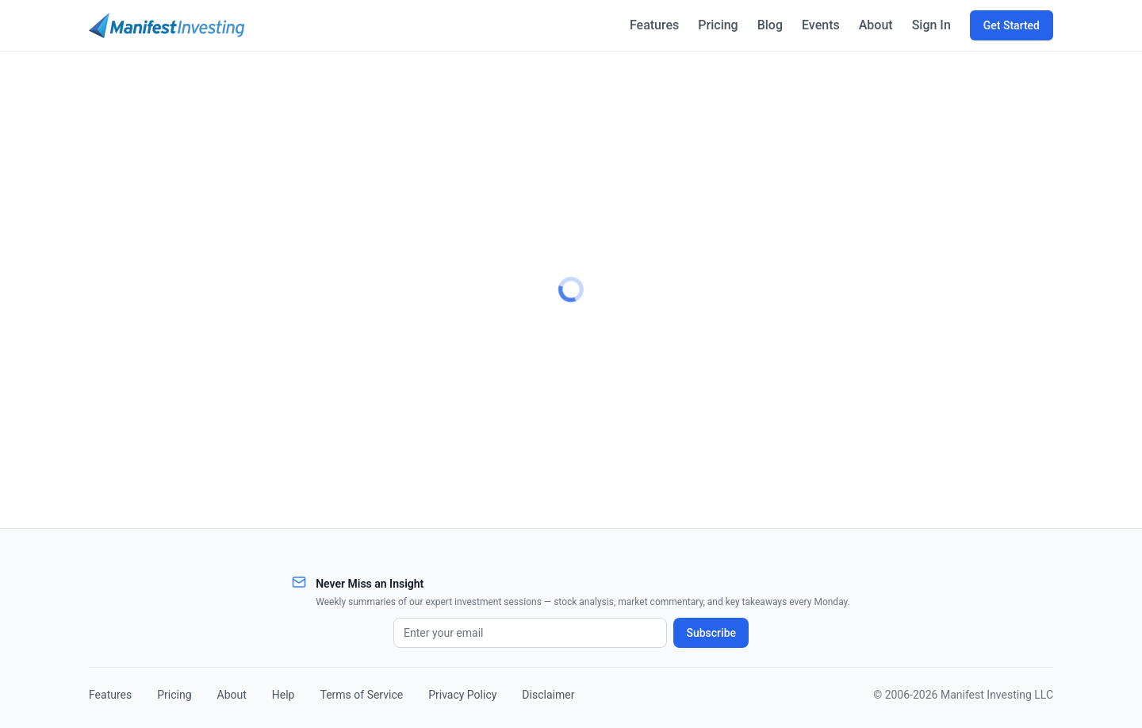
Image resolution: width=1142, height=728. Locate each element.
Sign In (930, 25)
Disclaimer (548, 694)
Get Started (1011, 25)
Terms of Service (361, 694)
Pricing (713, 25)
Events (818, 25)
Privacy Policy (462, 694)
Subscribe (711, 632)
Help (283, 694)
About (873, 25)
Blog (766, 25)
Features (648, 25)
